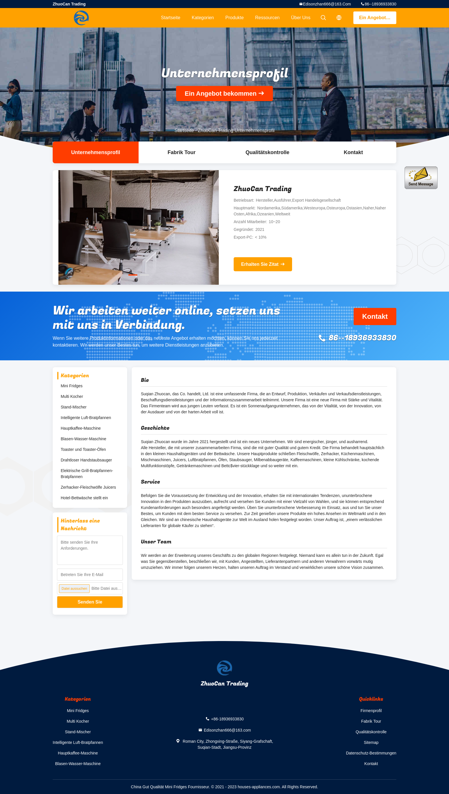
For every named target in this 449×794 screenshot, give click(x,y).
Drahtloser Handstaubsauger (86, 460)
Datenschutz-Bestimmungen (371, 753)
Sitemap (371, 742)
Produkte (234, 17)
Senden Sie (90, 602)
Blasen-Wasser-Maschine (83, 439)
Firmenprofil (371, 710)
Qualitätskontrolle (267, 152)
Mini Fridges (71, 386)
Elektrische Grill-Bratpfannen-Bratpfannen (87, 473)
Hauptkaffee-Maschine (81, 428)
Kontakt (353, 152)
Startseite (170, 17)
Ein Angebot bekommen (377, 17)
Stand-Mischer (73, 407)
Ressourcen (267, 17)
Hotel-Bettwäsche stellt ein (84, 498)
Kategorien (203, 17)
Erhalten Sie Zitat (260, 264)
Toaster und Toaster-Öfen (83, 449)
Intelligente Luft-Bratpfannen (86, 417)
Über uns (300, 17)
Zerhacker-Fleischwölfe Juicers (88, 487)
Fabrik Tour (182, 152)
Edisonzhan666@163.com (327, 4)
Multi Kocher (72, 396)
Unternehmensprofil (95, 152)
